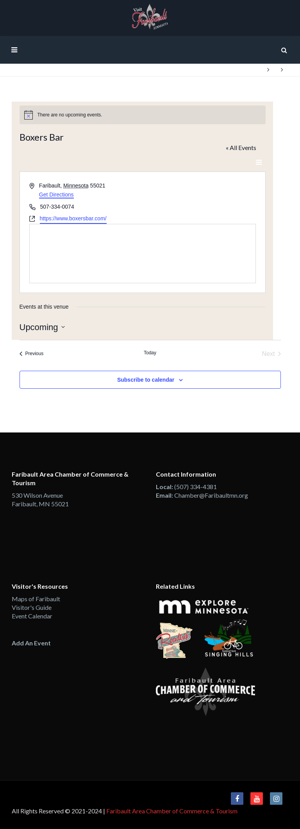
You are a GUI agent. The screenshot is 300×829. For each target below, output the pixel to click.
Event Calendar (32, 616)
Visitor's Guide (32, 607)
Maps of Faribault (36, 598)
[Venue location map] (142, 253)
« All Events (241, 147)
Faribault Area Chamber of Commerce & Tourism (172, 811)
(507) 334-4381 (195, 486)
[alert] (143, 114)
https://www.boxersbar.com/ (73, 218)
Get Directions (56, 194)
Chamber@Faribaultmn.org (211, 495)
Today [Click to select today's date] (150, 353)
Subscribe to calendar (145, 380)
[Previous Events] (32, 354)
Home (253, 69)
